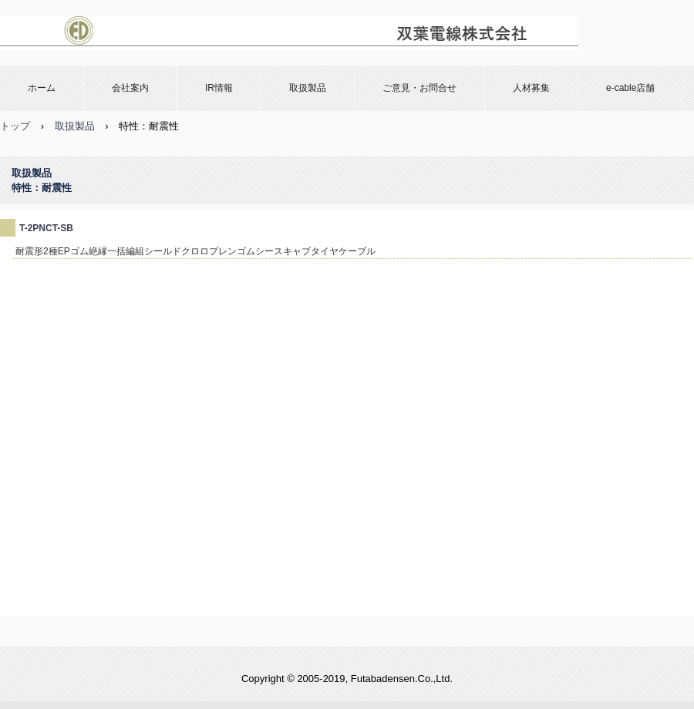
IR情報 (219, 87)
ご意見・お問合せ (419, 87)
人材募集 (531, 87)
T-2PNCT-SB (46, 228)
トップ (15, 126)
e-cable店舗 (630, 87)
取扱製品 (307, 87)
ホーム (42, 87)
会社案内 (130, 87)
